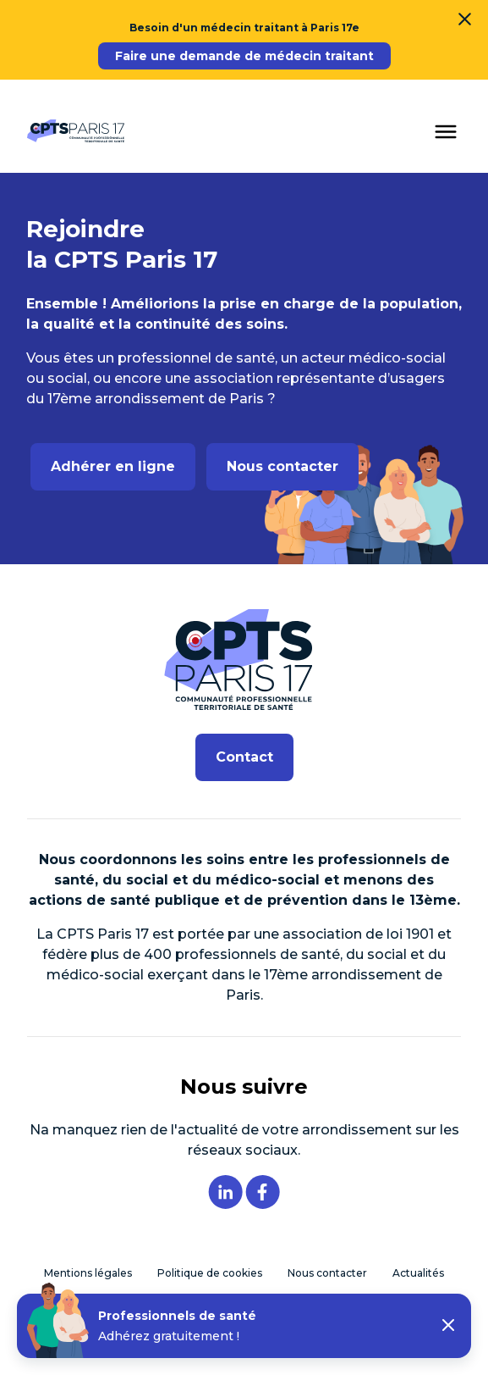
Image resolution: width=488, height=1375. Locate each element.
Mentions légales (88, 1273)
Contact (244, 757)
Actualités (418, 1273)
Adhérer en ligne (113, 466)
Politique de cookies (209, 1273)
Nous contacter (282, 466)
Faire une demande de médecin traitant (244, 56)
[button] (448, 1326)
